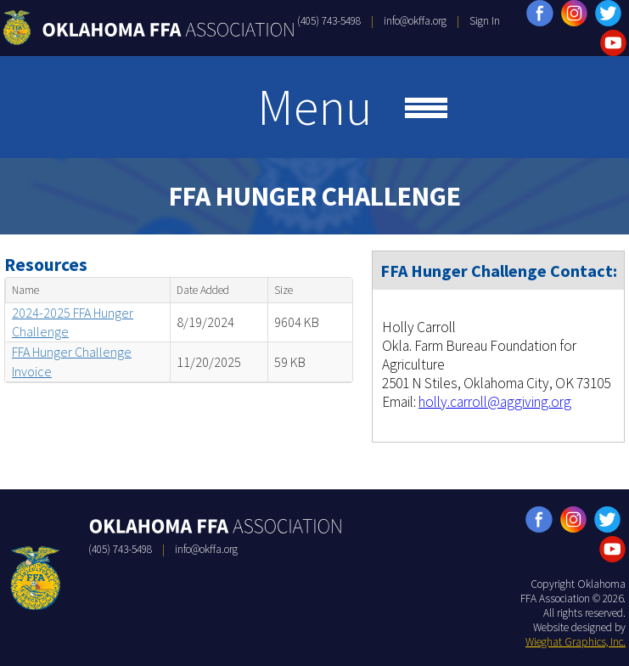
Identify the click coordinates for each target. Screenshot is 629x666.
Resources (45, 264)
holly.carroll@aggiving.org (494, 401)
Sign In (484, 21)
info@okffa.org (415, 21)
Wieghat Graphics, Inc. (575, 642)
